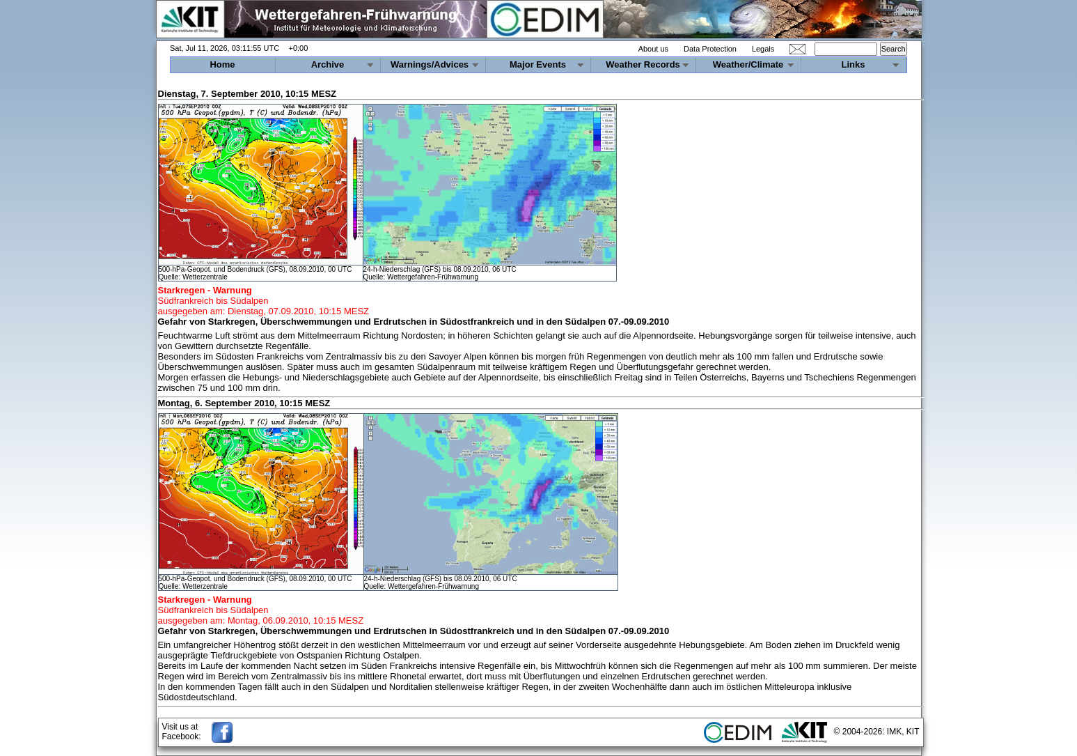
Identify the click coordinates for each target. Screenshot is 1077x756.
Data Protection (710, 49)
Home (222, 64)
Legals (763, 49)
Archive (328, 64)
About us (653, 49)
